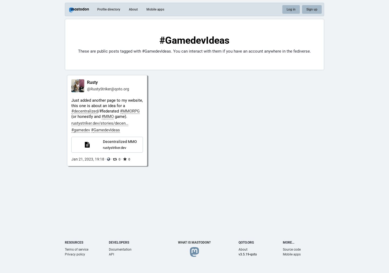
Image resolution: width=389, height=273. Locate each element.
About (133, 9)
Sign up (311, 9)
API (111, 254)
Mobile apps (155, 9)
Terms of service (76, 249)
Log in (291, 9)
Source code (292, 249)
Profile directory (108, 9)
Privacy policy (75, 254)
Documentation (120, 249)
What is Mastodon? (194, 242)
